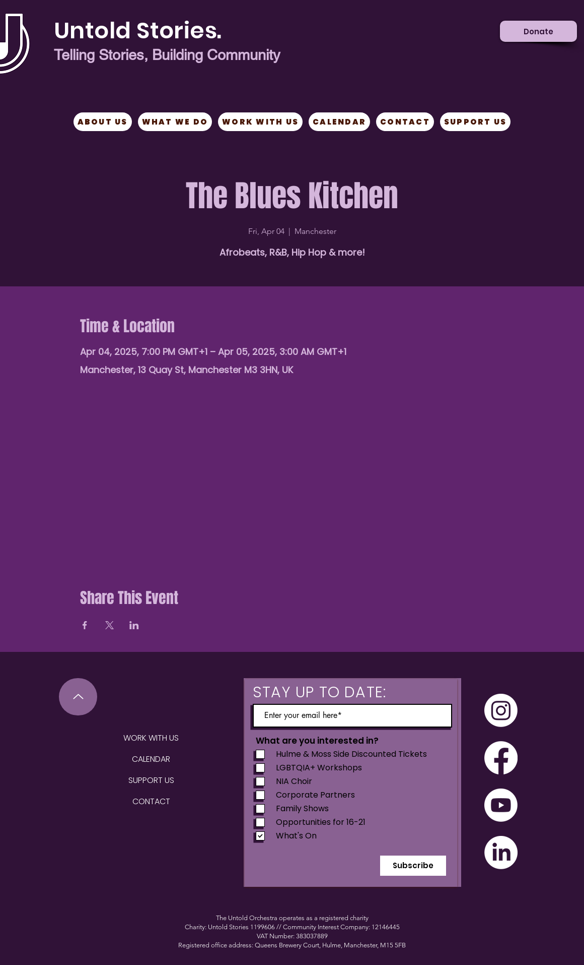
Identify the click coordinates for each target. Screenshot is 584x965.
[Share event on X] (109, 625)
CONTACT (151, 801)
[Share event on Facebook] (85, 625)
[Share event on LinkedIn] (134, 625)
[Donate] (538, 31)
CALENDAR (151, 759)
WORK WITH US (151, 738)
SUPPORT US (151, 780)
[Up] (78, 696)
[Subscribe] (413, 866)
